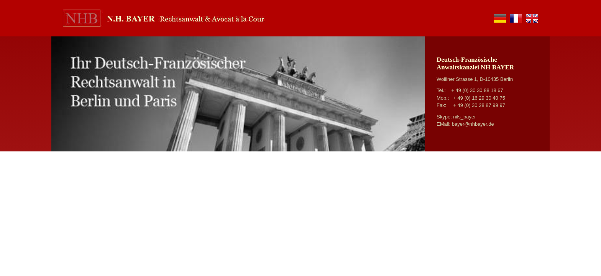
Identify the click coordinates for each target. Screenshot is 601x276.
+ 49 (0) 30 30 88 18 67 (477, 90)
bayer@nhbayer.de (473, 124)
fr (516, 18)
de (500, 18)
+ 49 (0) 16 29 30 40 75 (479, 98)
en (532, 18)
